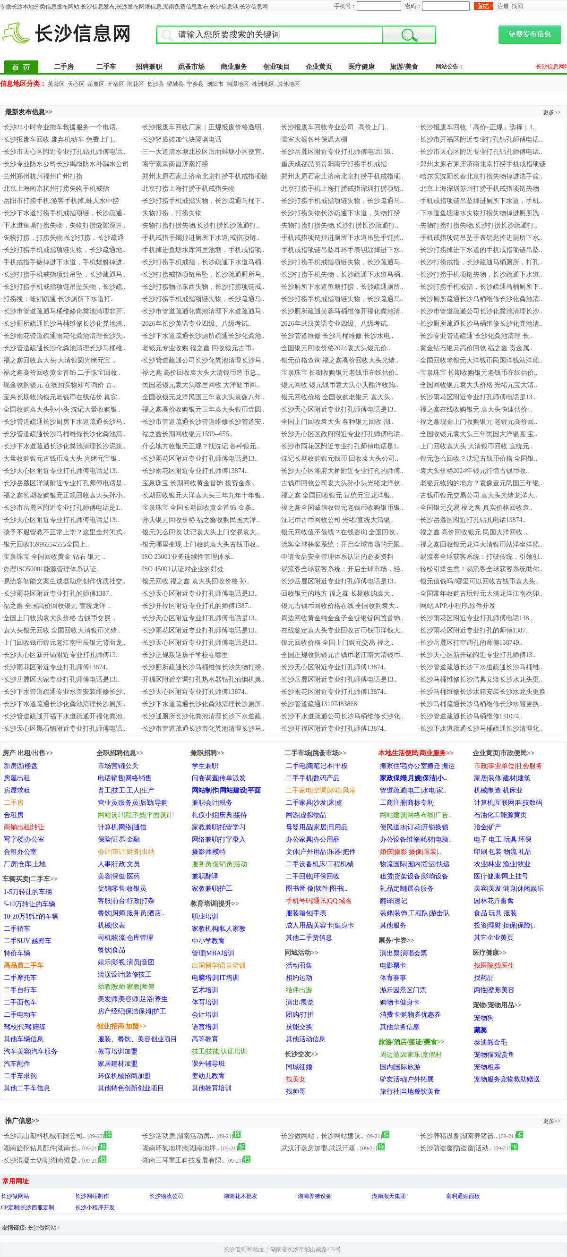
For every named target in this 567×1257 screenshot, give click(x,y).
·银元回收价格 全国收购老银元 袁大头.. (336, 397)
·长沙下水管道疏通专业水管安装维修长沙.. (63, 691)
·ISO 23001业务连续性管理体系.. (187, 556)
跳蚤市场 (191, 66)
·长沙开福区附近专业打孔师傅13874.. (333, 728)
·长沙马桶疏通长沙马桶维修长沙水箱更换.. (480, 704)
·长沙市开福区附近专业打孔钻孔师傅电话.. (480, 139)
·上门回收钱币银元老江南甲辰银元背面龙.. (63, 642)
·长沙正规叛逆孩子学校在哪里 (184, 654)
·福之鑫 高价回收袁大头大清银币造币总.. (199, 372)
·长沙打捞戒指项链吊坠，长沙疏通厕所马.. (202, 274)
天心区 (76, 84)
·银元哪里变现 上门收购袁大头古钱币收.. (199, 544)
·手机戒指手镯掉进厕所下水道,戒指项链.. (199, 237)
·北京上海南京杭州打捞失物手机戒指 (55, 188)
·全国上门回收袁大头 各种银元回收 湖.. (336, 421)
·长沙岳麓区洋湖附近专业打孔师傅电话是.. (63, 483)
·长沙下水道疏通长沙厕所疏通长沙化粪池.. (202, 335)
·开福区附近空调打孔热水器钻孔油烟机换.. (202, 679)
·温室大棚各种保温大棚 (313, 139)
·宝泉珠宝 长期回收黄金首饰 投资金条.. (197, 483)
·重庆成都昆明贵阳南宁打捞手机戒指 (333, 164)
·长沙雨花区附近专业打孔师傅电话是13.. (477, 397)
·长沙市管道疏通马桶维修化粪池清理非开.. (63, 311)
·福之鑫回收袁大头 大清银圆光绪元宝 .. (58, 360)
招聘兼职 (149, 66)
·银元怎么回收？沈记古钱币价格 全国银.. (477, 458)
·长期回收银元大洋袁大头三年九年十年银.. (202, 495)
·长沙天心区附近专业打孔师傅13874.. (333, 667)
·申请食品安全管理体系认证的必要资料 (336, 556)
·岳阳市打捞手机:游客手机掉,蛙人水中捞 (60, 200)
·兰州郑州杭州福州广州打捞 (42, 176)
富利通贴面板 (463, 1196)
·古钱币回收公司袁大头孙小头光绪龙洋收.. (341, 483)
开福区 (115, 84)
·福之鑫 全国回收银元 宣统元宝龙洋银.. (336, 495)
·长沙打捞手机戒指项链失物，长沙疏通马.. (341, 200)
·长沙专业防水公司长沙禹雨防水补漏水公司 (65, 164)
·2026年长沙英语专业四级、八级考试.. (195, 323)
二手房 (64, 66)
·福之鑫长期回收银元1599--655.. (186, 434)
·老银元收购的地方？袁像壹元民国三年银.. (480, 483)
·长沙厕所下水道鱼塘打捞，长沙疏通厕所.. (341, 286)
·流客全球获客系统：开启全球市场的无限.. (341, 544)
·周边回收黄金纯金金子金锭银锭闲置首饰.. (341, 618)
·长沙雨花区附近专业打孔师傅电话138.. (475, 618)
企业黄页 (319, 66)
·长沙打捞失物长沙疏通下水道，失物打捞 (339, 213)
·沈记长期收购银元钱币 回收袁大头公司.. (338, 458)
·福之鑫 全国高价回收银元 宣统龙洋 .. (56, 605)
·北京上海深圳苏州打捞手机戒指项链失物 (478, 188)
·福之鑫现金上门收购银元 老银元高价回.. (477, 421)
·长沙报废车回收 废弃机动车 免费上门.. (58, 139)
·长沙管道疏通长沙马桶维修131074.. (470, 716)
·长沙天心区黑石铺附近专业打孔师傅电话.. (63, 728)
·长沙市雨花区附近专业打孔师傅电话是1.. (339, 446)
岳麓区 (95, 84)
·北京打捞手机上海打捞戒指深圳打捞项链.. (341, 188)
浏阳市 (214, 84)
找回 (517, 6)
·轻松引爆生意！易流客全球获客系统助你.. (480, 569)
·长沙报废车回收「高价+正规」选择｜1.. (477, 127)
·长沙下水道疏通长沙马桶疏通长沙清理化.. (480, 728)
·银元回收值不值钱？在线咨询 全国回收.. (338, 532)
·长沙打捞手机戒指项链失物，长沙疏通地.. (63, 249)
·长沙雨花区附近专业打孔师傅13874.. (194, 470)
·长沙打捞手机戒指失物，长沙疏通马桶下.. (202, 200)
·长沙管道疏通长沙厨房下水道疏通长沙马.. (63, 421)
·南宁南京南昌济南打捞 (174, 164)
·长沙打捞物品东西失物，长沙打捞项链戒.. (202, 286)
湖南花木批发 (240, 1196)
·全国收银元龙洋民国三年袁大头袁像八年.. (202, 397)
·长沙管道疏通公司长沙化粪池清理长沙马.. (202, 360)
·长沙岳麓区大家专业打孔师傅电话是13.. (60, 679)
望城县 (175, 84)
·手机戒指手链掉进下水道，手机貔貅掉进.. (63, 262)
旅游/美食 (404, 66)
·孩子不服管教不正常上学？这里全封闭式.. (63, 532)
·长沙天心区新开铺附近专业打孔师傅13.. (60, 654)
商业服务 (234, 66)
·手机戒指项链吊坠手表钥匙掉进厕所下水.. (480, 237)
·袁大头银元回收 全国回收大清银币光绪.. (60, 630)
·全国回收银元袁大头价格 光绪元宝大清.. (477, 384)
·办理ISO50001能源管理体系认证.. (50, 569)
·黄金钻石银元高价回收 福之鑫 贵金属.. (475, 348)
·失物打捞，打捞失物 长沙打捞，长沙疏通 (62, 237)
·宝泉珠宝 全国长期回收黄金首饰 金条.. (197, 507)
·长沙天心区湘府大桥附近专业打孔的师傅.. (341, 470)
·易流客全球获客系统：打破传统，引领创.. (480, 556)
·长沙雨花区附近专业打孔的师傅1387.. (56, 593)
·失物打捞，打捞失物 (171, 213)
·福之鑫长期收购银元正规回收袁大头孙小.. (63, 495)
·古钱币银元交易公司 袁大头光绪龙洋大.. (477, 495)
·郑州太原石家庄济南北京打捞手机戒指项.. (341, 176)
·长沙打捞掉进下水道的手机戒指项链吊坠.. (480, 249)
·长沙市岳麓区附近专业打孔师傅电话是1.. (61, 507)
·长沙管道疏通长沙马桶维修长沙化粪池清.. (63, 434)
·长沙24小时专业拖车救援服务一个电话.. (60, 127)
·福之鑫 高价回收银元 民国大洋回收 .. (472, 532)
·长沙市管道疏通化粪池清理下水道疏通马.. (202, 311)
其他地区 (288, 84)
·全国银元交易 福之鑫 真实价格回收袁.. (475, 507)
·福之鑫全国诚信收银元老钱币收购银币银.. (341, 507)
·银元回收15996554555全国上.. (45, 544)
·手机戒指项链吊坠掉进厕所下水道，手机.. (480, 200)
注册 (503, 6)
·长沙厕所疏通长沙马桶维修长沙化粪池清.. (480, 299)
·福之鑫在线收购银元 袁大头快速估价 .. (475, 409)
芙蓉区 (56, 84)
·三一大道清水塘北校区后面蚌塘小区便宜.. (202, 151)
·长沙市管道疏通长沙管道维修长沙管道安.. (202, 421)
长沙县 (155, 84)
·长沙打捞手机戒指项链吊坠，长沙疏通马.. (63, 274)
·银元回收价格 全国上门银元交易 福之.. (336, 642)
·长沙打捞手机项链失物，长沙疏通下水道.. (480, 274)
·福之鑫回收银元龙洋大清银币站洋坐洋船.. (480, 544)
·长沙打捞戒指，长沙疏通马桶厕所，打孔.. (480, 262)
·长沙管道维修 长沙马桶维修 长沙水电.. (336, 335)
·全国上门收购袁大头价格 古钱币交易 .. (58, 618)
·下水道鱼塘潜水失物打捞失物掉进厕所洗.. (480, 213)
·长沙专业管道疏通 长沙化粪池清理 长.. (475, 335)
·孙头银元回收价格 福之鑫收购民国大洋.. (199, 519)
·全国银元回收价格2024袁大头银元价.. (334, 348)
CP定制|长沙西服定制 (27, 1207)
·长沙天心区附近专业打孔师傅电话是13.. (338, 409)
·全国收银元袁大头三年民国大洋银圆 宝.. (477, 434)
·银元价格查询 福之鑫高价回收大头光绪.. (338, 360)
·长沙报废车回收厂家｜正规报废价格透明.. (202, 127)
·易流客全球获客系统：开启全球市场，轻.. (341, 569)
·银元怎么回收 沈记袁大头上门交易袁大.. (199, 532)
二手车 (106, 66)
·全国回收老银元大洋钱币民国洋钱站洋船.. (480, 360)
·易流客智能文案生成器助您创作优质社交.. (63, 581)
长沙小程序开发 (95, 1207)
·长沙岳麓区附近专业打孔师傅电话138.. (336, 151)
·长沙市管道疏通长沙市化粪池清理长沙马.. (202, 728)
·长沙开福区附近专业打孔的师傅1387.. (195, 605)
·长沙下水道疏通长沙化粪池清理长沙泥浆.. (63, 446)
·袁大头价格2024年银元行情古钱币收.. (473, 470)
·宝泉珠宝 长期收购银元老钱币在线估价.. (338, 372)
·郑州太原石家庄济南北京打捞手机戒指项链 (482, 164)
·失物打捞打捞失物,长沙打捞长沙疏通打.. (199, 225)
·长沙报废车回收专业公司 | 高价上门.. (333, 127)
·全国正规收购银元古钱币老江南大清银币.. (341, 654)
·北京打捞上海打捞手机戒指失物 (187, 188)
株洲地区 (263, 84)
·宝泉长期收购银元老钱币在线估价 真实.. (60, 397)
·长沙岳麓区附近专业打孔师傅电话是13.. (338, 581)
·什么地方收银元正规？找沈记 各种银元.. (199, 446)
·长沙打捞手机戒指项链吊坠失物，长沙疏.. (63, 286)
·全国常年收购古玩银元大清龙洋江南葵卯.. (480, 593)
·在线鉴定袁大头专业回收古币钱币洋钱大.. (341, 630)
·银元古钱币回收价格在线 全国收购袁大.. (338, 605)
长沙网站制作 (92, 1196)
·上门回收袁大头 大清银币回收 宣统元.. (475, 446)
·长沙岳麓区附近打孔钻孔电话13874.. (472, 519)
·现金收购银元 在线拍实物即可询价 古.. (58, 384)
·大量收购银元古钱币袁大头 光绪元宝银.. (60, 458)
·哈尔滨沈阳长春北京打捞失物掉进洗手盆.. (480, 176)
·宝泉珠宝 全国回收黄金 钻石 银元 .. (53, 556)
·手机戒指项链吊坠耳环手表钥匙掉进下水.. (341, 249)
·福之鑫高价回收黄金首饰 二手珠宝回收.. (60, 372)
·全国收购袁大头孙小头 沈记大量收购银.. (60, 409)
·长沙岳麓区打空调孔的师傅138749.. (470, 642)
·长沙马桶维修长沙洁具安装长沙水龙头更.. (480, 679)
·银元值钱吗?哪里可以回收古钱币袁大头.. (478, 581)
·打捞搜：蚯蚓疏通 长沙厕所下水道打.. (57, 299)
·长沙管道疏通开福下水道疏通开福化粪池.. (63, 716)
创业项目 (276, 66)
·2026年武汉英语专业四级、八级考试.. (334, 323)
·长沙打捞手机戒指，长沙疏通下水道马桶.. (202, 262)
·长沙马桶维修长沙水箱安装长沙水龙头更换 (482, 691)
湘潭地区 (237, 84)
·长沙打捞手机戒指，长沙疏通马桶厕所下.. (480, 286)
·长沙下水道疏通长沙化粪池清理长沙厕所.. (63, 704)
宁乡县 (195, 84)
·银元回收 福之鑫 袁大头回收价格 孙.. (194, 581)
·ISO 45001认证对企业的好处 (182, 569)
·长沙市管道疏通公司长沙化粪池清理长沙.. (480, 311)
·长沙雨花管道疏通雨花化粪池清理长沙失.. (63, 335)
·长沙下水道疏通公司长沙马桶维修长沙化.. (341, 716)
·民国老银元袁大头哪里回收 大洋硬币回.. (199, 384)
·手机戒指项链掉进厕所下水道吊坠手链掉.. (341, 237)
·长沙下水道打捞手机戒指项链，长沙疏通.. (63, 213)
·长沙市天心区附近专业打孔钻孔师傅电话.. (63, 151)
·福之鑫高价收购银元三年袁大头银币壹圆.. (202, 409)
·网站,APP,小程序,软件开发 (457, 605)
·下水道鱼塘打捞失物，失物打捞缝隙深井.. (63, 225)
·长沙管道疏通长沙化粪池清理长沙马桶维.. (63, 348)
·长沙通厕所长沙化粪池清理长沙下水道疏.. (202, 716)
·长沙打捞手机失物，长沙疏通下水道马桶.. (341, 274)
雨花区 (135, 84)
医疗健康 (361, 66)
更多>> (552, 112)
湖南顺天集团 (389, 1196)
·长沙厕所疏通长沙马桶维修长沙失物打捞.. (202, 667)
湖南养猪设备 (315, 1196)
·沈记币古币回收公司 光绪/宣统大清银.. (336, 519)
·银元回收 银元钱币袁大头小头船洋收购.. (338, 384)
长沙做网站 (15, 1196)
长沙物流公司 (166, 1196)
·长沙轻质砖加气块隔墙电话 (181, 139)
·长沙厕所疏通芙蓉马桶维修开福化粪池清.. (341, 311)
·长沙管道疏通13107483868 (318, 704)
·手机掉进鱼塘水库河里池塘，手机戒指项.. (202, 249)
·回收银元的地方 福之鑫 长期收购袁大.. (336, 593)
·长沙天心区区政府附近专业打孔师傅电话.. (341, 434)
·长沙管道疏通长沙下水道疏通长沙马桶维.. (480, 667)
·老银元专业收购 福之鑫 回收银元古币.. (197, 348)
